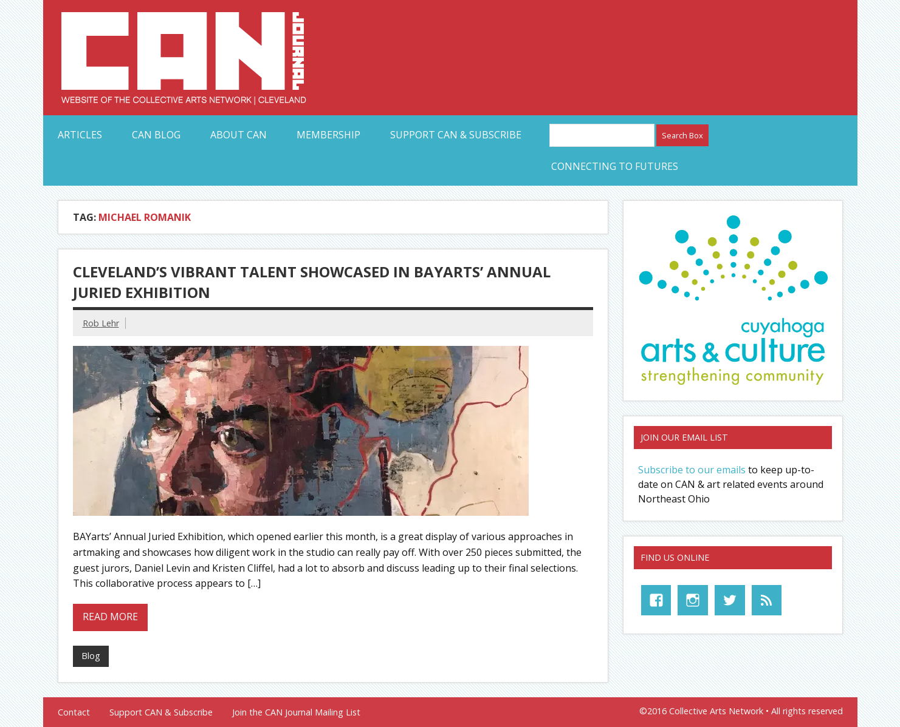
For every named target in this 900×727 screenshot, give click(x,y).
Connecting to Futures (614, 166)
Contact (74, 712)
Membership (328, 134)
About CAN (238, 134)
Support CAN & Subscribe (455, 134)
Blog (90, 655)
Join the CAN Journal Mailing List (296, 712)
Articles (80, 134)
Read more (110, 616)
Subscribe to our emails (692, 469)
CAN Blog (156, 134)
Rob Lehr (101, 323)
